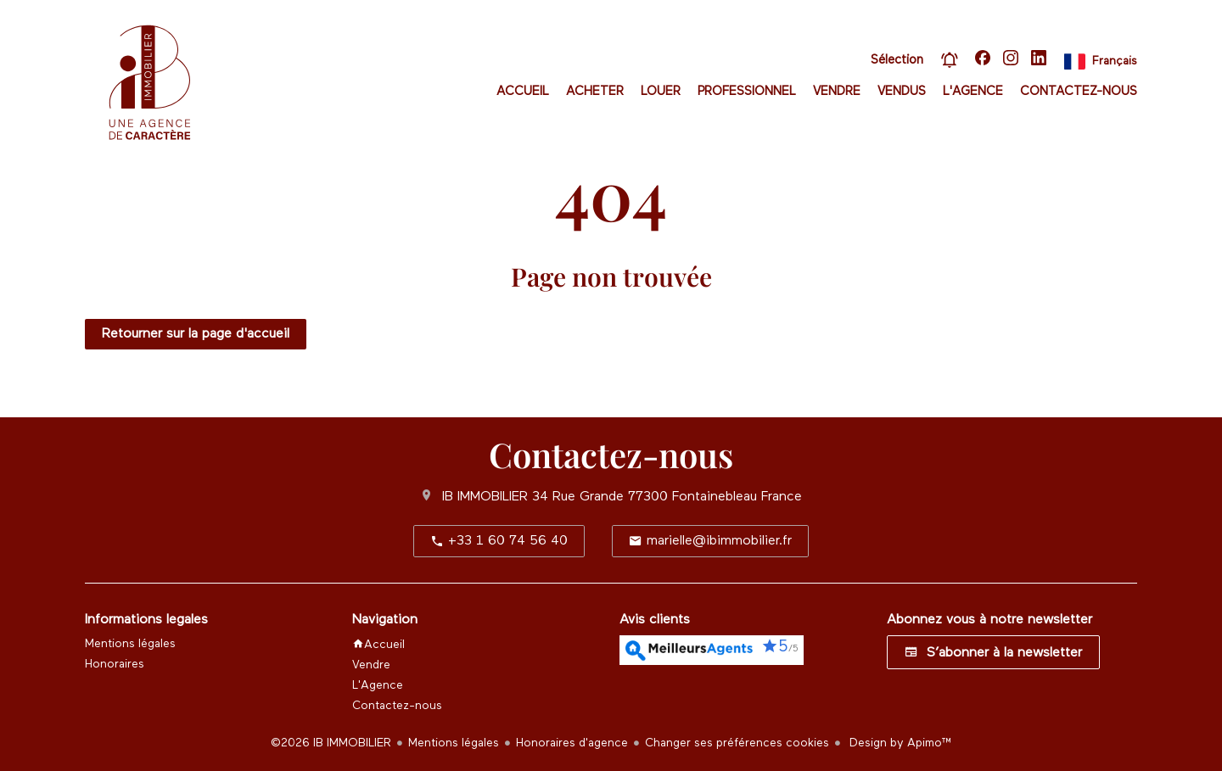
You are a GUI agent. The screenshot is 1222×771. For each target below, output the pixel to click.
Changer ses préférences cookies (737, 743)
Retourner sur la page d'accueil (195, 334)
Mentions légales (453, 743)
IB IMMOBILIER (485, 497)
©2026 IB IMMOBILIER (331, 743)
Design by (899, 743)
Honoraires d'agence (572, 743)
